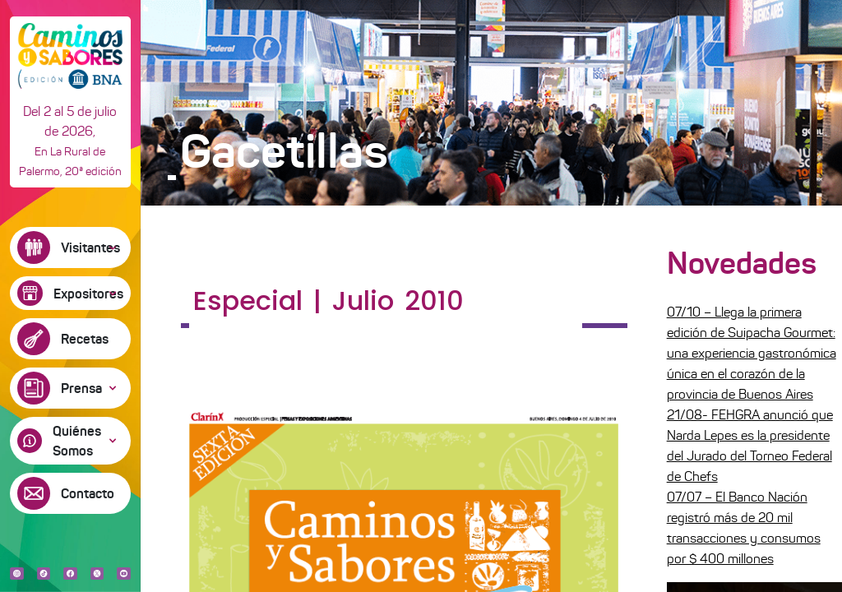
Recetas (85, 339)
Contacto (87, 493)
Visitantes (90, 247)
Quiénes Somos (77, 441)
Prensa (81, 388)
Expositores (88, 293)
